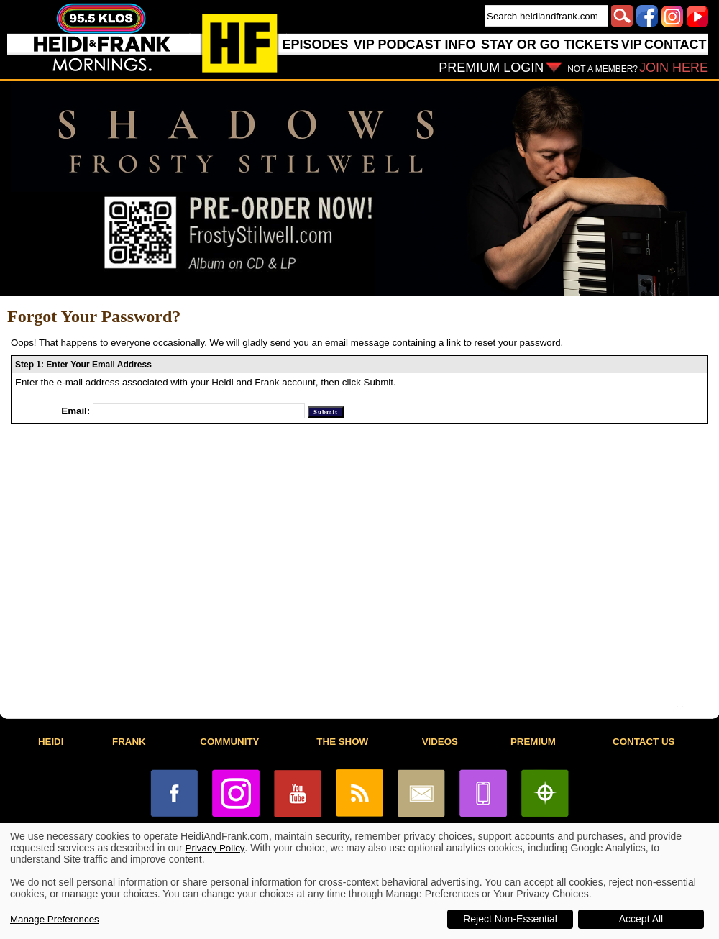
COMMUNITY (229, 741)
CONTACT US (643, 741)
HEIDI (51, 741)
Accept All (641, 919)
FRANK (129, 741)
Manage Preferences (54, 919)
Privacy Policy (215, 848)
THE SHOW (342, 741)
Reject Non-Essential (510, 919)
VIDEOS (440, 741)
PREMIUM (533, 741)
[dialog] (359, 881)
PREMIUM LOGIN (491, 67)
